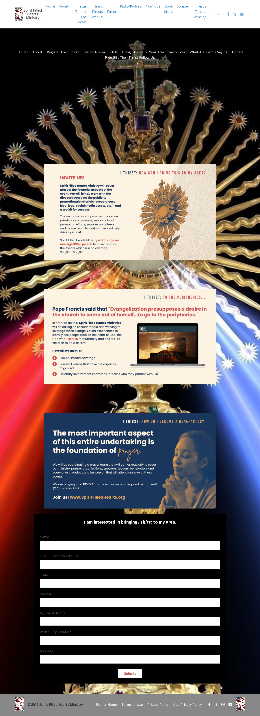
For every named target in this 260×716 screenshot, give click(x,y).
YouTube (153, 6)
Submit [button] (130, 674)
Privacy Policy (158, 705)
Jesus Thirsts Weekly (97, 11)
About (63, 6)
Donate (182, 6)
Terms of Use (132, 705)
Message (47, 651)
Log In (218, 14)
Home (50, 6)
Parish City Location (55, 632)
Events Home (106, 705)
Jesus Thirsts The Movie (81, 14)
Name (44, 537)
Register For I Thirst (63, 52)
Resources (177, 52)
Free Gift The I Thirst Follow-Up (130, 57)
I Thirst (111, 9)
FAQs (113, 52)
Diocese (46, 594)
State (44, 575)
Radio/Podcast (131, 6)
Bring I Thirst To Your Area (143, 52)
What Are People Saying (208, 52)
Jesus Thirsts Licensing (199, 11)
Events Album (94, 52)
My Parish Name (53, 613)
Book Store (168, 9)
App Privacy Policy (187, 705)
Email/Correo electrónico (59, 556)
